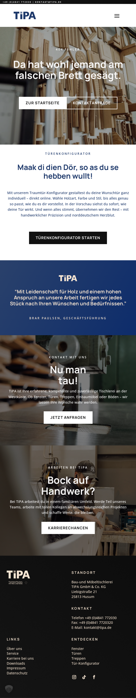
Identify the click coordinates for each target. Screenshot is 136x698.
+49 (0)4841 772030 (17, 1)
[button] (9, 689)
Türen (76, 653)
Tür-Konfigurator (85, 663)
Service (13, 653)
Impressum (16, 668)
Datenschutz (17, 673)
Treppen (78, 658)
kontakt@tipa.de (48, 1)
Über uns (14, 648)
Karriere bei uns (20, 658)
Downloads (16, 663)
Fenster (77, 648)
